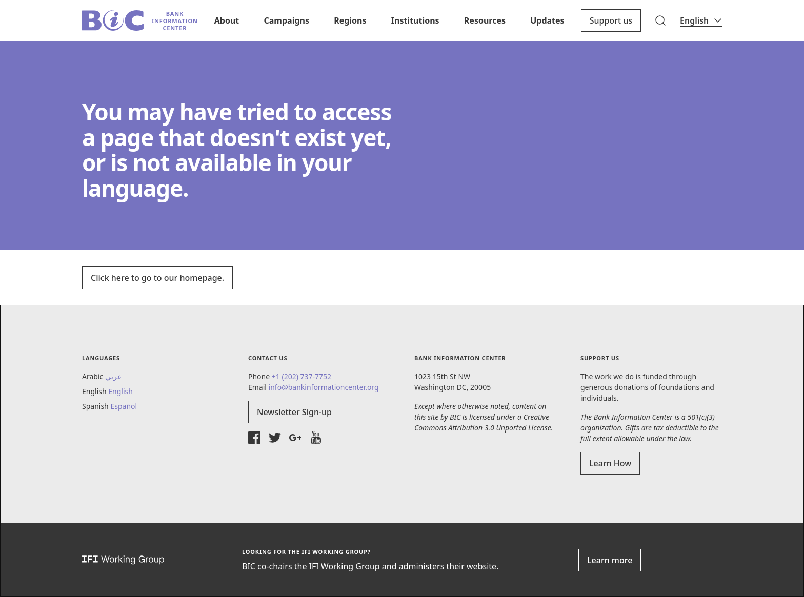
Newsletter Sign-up (294, 412)
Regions (350, 20)
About (226, 20)
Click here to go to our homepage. (157, 277)
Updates (547, 20)
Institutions (415, 20)
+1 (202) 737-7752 (301, 376)
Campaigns (286, 20)
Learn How (610, 463)
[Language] (701, 20)
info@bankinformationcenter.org (324, 387)
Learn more (609, 560)
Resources (485, 20)
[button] (660, 20)
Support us (611, 20)
